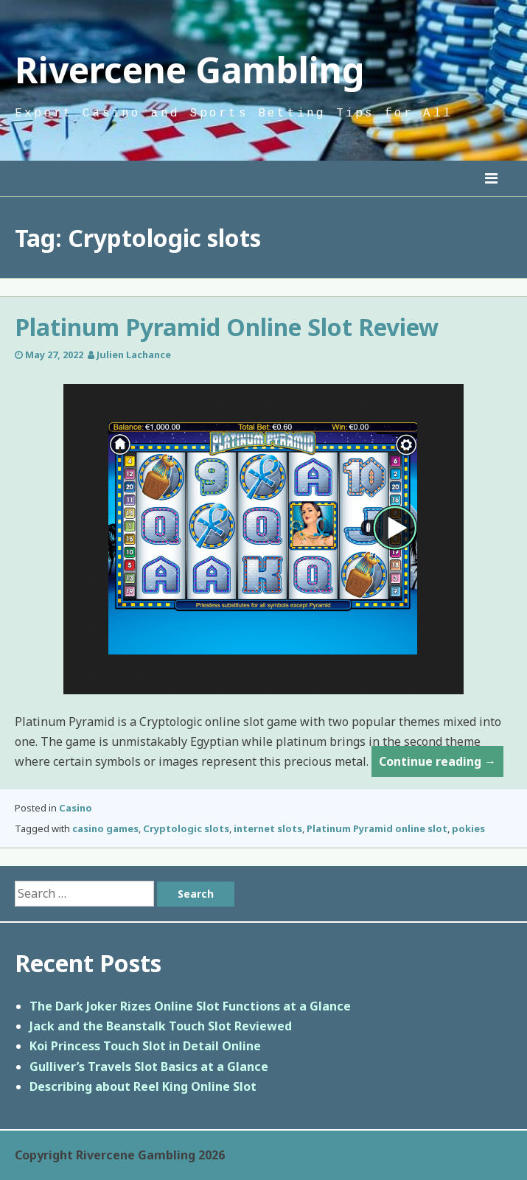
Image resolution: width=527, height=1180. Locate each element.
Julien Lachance (134, 354)
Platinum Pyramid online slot (377, 828)
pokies (468, 828)
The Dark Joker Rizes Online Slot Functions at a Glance (190, 1006)
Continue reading (441, 764)
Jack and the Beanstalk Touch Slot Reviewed (160, 1026)
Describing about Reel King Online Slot (142, 1086)
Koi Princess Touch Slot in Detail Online (145, 1046)
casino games (105, 828)
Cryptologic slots (186, 828)
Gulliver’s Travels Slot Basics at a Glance (148, 1066)
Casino (75, 807)
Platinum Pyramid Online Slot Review (227, 327)
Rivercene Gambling (190, 70)
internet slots (268, 828)
